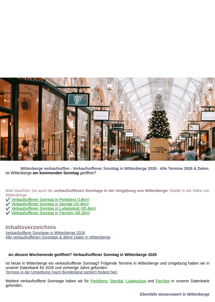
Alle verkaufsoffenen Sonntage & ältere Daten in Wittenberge (58, 237)
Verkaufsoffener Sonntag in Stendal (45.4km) (50, 204)
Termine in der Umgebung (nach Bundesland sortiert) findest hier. (62, 272)
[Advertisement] (107, 39)
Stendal (116, 281)
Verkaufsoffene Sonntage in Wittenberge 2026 (45, 233)
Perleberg (98, 281)
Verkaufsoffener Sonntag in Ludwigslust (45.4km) (53, 208)
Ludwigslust (136, 281)
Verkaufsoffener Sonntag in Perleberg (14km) (50, 199)
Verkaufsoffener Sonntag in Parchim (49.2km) (50, 213)
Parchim (163, 281)
